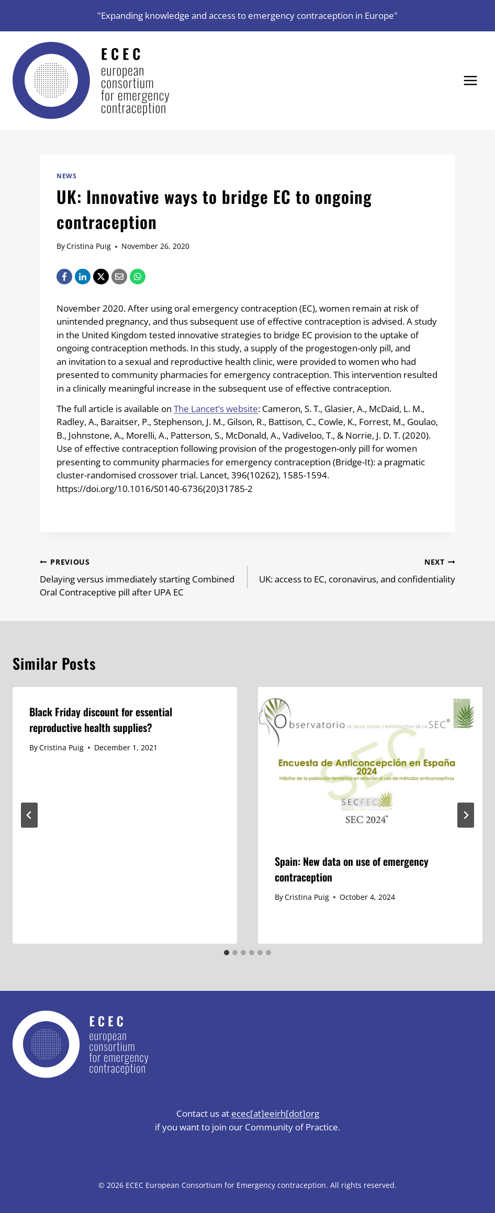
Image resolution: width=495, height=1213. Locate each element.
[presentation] (370, 762)
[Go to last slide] (29, 815)
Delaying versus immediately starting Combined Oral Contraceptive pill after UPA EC (139, 577)
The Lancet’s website (216, 409)
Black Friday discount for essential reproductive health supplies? (100, 719)
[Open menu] (470, 80)
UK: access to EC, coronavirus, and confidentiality (355, 570)
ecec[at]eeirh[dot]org (275, 1113)
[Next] (465, 815)
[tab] (226, 952)
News (66, 175)
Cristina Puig (88, 246)
